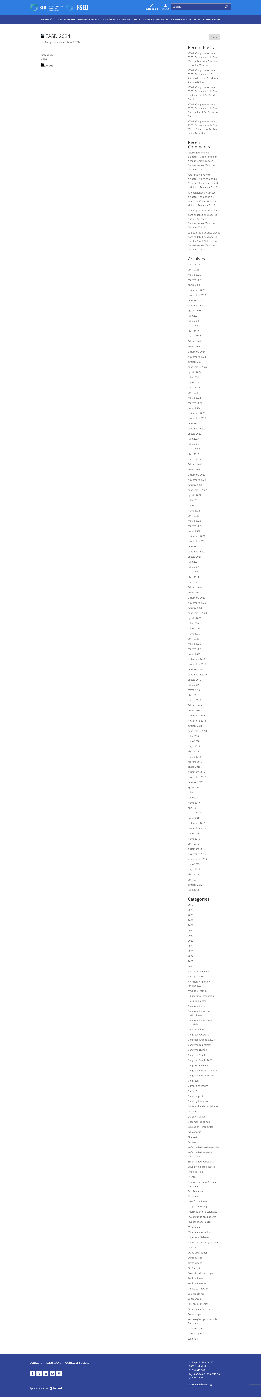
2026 (190, 966)
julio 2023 (193, 438)
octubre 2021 (195, 546)
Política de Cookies (76, 1363)
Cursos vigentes (197, 1096)
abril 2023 (193, 454)
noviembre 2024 (197, 356)
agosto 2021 (194, 556)
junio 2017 (194, 797)
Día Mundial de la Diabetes (203, 1106)
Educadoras (194, 1132)
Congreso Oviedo (197, 1049)
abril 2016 (193, 843)
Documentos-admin (199, 1121)
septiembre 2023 (197, 428)
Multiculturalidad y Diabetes (204, 1242)
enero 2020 (194, 654)
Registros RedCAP (198, 1288)
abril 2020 (193, 638)
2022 (190, 930)
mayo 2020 (194, 633)
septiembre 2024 (197, 367)
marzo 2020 (194, 643)
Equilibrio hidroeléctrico (201, 1166)
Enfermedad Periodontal (201, 1161)
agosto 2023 (194, 433)
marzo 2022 (194, 520)
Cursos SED (194, 1091)
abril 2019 (193, 695)
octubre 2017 (195, 782)
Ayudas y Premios (198, 990)
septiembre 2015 (197, 859)
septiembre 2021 (197, 551)
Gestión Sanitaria (197, 1201)
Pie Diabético (195, 1268)
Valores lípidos (196, 1333)
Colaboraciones (196, 1006)
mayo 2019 (194, 689)
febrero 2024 (195, 402)
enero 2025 (194, 346)
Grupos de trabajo (89, 19)
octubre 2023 (195, 423)
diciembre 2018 (196, 715)
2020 (190, 909)
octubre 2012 (195, 884)
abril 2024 (193, 392)
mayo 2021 (194, 572)
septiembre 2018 (197, 731)
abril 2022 (193, 515)
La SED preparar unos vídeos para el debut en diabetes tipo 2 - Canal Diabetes (204, 237)
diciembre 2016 (196, 823)
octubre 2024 (195, 361)
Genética (193, 1196)
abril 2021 (193, 577)
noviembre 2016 (197, 828)
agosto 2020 (194, 618)
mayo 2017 (194, 802)
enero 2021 (194, 592)
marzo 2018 (194, 756)
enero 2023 (194, 469)
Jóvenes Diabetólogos (200, 1221)
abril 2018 (193, 751)
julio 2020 (193, 623)
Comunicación (211, 19)
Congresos (194, 1080)
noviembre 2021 (197, 541)
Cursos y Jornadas (198, 1101)
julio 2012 (193, 889)
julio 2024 (193, 377)
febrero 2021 (195, 587)
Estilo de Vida (195, 1171)
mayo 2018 (194, 746)
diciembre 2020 (196, 597)
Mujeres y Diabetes (198, 1237)
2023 (190, 940)
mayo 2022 (194, 510)
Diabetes (193, 1111)
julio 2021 (193, 561)
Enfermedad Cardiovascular (203, 1147)
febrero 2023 (195, 464)
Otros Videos (195, 1263)
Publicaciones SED (198, 1283)
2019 (190, 904)
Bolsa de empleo (197, 1001)
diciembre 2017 (196, 771)
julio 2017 (193, 792)
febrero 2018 (195, 761)
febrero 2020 (195, 648)
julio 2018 (193, 736)
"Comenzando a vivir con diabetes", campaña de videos (202, 197)
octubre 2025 (195, 300)
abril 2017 (193, 807)
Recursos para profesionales (151, 19)
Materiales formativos (200, 1232)
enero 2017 (194, 818)
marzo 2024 (194, 397)
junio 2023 (194, 443)
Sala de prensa (196, 1293)
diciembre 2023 (196, 413)
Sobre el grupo (196, 1314)
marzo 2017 (194, 813)
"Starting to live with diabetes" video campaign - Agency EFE (203, 179)
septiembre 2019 (197, 674)
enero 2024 (194, 408)
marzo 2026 (194, 274)
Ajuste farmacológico (199, 971)
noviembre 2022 (197, 479)
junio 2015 (194, 864)
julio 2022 (193, 500)
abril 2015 (193, 874)
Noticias (192, 1247)
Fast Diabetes (195, 1191)
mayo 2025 (194, 326)
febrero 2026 (195, 279)
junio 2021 (194, 566)
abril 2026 (193, 269)
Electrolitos (194, 1137)
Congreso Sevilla (197, 1055)
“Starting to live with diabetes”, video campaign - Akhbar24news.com (203, 156)
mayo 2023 (194, 449)
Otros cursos (195, 1257)
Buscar (215, 37)
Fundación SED (66, 19)
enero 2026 (194, 284)
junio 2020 (194, 628)
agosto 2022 (194, 495)
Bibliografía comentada (201, 996)
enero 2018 (194, 766)
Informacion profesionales (202, 1211)
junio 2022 (194, 505)
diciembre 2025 (196, 290)
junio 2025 (194, 320)
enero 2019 (194, 710)
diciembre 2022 (196, 474)
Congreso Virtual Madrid (201, 1075)
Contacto (36, 1363)
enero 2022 (194, 531)
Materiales (194, 1227)
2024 (190, 950)
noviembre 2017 (197, 777)
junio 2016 (194, 833)
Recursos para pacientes (185, 19)
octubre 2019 (195, 669)
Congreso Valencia (198, 1065)
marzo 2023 (194, 459)
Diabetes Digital (197, 1116)
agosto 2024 (194, 372)
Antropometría (196, 976)
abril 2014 (193, 879)
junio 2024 (194, 382)
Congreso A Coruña (198, 1034)
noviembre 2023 (197, 418)
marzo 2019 (194, 700)
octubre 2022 (195, 485)
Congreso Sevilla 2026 (200, 1060)
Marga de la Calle (55, 42)
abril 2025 (193, 331)
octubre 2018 (195, 725)
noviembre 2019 (197, 664)
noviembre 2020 (197, 602)
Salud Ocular (195, 1298)
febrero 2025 (195, 341)
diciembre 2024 (196, 351)
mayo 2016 (194, 838)
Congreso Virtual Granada (202, 1070)
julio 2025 (193, 315)
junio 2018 (194, 741)
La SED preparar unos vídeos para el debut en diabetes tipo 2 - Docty (204, 214)
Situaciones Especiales (200, 1309)
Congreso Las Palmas (199, 1044)
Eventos (192, 1176)
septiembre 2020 (197, 613)
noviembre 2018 (197, 720)
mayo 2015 (194, 869)
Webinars (193, 1338)
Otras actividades (197, 1252)
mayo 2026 (194, 264)
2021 (190, 920)
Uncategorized (196, 1328)
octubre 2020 (195, 608)
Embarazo (193, 1142)
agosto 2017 (194, 787)
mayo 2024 (194, 387)
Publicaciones (195, 1278)
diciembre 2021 (196, 536)
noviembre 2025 (197, 295)
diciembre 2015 (196, 848)
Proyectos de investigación (202, 1273)
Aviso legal (53, 1363)
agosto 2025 (194, 310)
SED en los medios (198, 1303)
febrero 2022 (195, 525)
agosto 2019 (194, 679)
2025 (190, 961)
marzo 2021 (194, 582)
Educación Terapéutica (200, 1126)
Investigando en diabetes (202, 1216)
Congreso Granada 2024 (201, 1039)
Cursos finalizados (198, 1085)
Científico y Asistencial (116, 19)
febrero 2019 (195, 705)
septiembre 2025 (197, 305)
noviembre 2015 (197, 854)
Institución (47, 19)
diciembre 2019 (196, 659)
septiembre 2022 (197, 490)
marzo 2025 (194, 336)
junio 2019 (194, 684)
